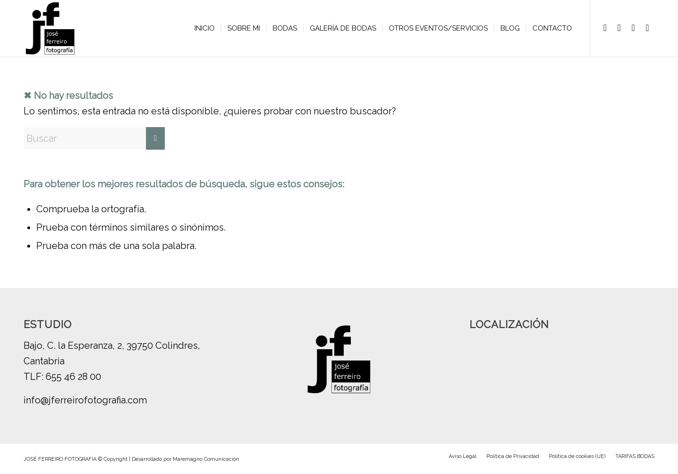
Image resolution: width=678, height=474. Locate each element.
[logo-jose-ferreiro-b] (50, 28)
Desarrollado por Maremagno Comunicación (185, 459)
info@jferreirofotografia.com (85, 400)
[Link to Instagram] (619, 28)
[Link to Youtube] (647, 28)
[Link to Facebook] (605, 28)
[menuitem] (204, 28)
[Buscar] (94, 138)
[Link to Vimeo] (633, 28)
